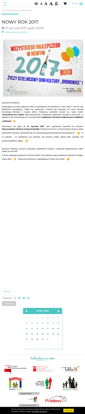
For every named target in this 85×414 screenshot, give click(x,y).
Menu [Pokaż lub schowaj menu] (5, 3)
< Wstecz (9, 303)
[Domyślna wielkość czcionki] (41, 3)
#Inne (7, 291)
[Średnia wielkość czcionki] (45, 3)
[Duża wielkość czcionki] (51, 3)
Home (4, 10)
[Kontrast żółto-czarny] (36, 3)
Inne (18, 10)
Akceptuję (69, 410)
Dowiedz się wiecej (39, 411)
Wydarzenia (12, 10)
